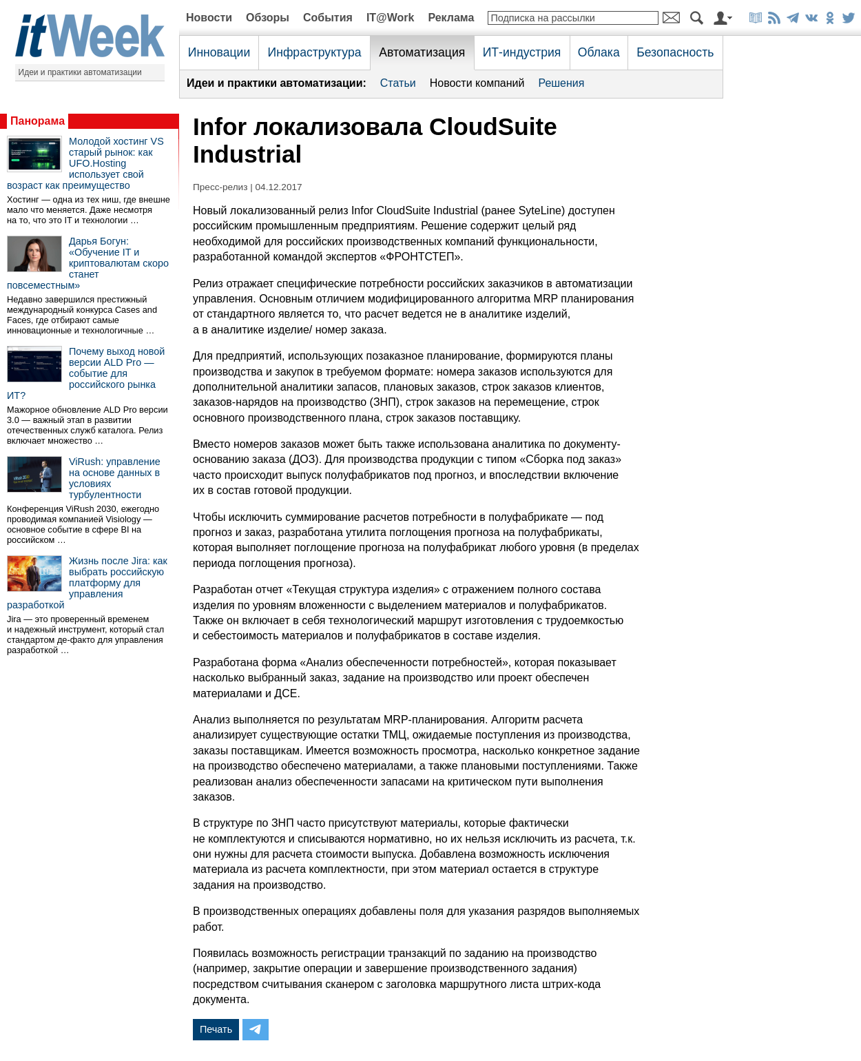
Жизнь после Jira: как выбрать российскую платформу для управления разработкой (87, 582)
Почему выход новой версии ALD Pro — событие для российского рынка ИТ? (86, 373)
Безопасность (675, 52)
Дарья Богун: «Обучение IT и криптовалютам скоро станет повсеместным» (88, 263)
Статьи (398, 83)
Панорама (37, 121)
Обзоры (267, 17)
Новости (209, 17)
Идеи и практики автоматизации (80, 72)
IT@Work (390, 17)
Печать (216, 1029)
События (328, 17)
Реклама (451, 17)
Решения (561, 83)
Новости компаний (477, 83)
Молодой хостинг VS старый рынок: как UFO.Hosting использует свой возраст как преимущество (85, 163)
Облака (599, 52)
